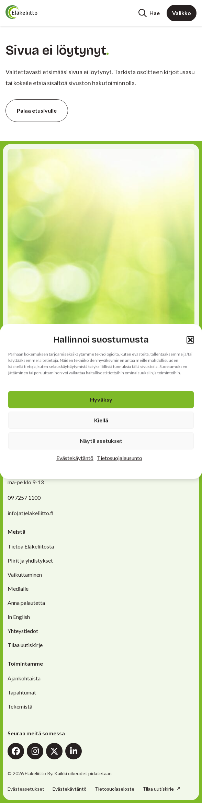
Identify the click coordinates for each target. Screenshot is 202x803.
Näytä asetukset (101, 441)
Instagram (35, 751)
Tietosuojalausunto (119, 458)
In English (19, 616)
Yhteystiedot (23, 630)
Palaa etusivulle (37, 110)
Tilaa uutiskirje (25, 645)
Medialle (18, 588)
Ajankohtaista (24, 678)
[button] (190, 339)
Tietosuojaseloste (114, 789)
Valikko (181, 13)
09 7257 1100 (24, 497)
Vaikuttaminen (25, 574)
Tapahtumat (22, 692)
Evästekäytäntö (74, 458)
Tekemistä (20, 706)
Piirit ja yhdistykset (30, 560)
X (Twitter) (54, 751)
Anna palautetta (26, 602)
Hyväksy (101, 399)
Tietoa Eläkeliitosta (31, 546)
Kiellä (101, 420)
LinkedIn (73, 751)
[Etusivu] (31, 12)
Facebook (16, 751)
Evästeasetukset (26, 789)
